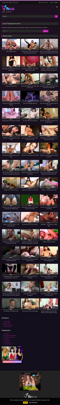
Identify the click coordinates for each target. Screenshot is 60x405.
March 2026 (7, 323)
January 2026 (7, 326)
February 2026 (8, 324)
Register (56, 2)
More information (33, 402)
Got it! (25, 402)
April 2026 (7, 321)
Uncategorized (8, 344)
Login (51, 2)
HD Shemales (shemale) (10, 335)
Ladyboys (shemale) (9, 337)
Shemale (6, 338)
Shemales (6, 342)
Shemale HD (7, 340)
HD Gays (6, 333)
